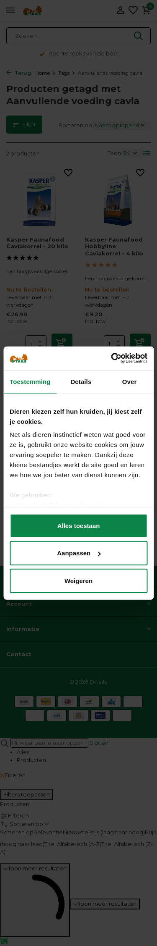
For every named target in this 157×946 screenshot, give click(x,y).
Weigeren (78, 580)
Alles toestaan (78, 525)
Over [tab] (129, 381)
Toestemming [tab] (30, 381)
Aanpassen (78, 553)
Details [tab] (80, 381)
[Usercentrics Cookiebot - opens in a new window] (111, 358)
